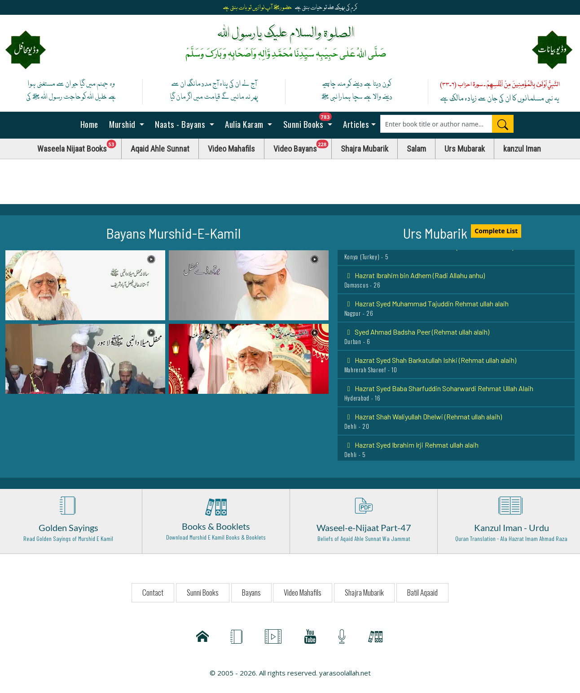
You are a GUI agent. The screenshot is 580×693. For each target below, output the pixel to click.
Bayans (251, 592)
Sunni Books (309, 121)
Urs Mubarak (464, 148)
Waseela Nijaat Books (79, 146)
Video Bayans (302, 146)
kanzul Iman (522, 148)
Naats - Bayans (180, 124)
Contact (152, 592)
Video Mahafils (231, 148)
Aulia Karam (244, 124)
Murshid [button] (122, 124)
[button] (85, 284)
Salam (416, 148)
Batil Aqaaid (422, 592)
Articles (355, 124)
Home (88, 124)
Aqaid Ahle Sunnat (160, 148)
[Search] (503, 124)
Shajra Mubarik (364, 148)
